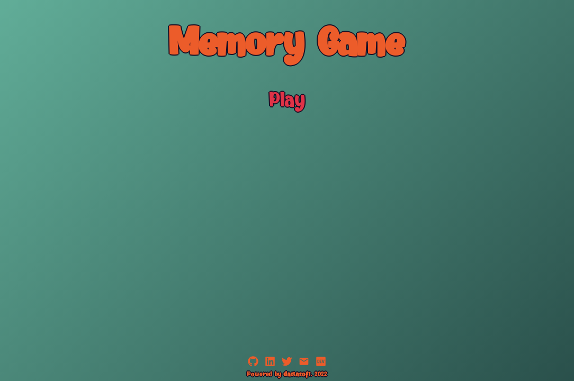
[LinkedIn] (270, 365)
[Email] (304, 365)
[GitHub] (253, 365)
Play (287, 102)
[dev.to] (321, 365)
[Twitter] (287, 365)
